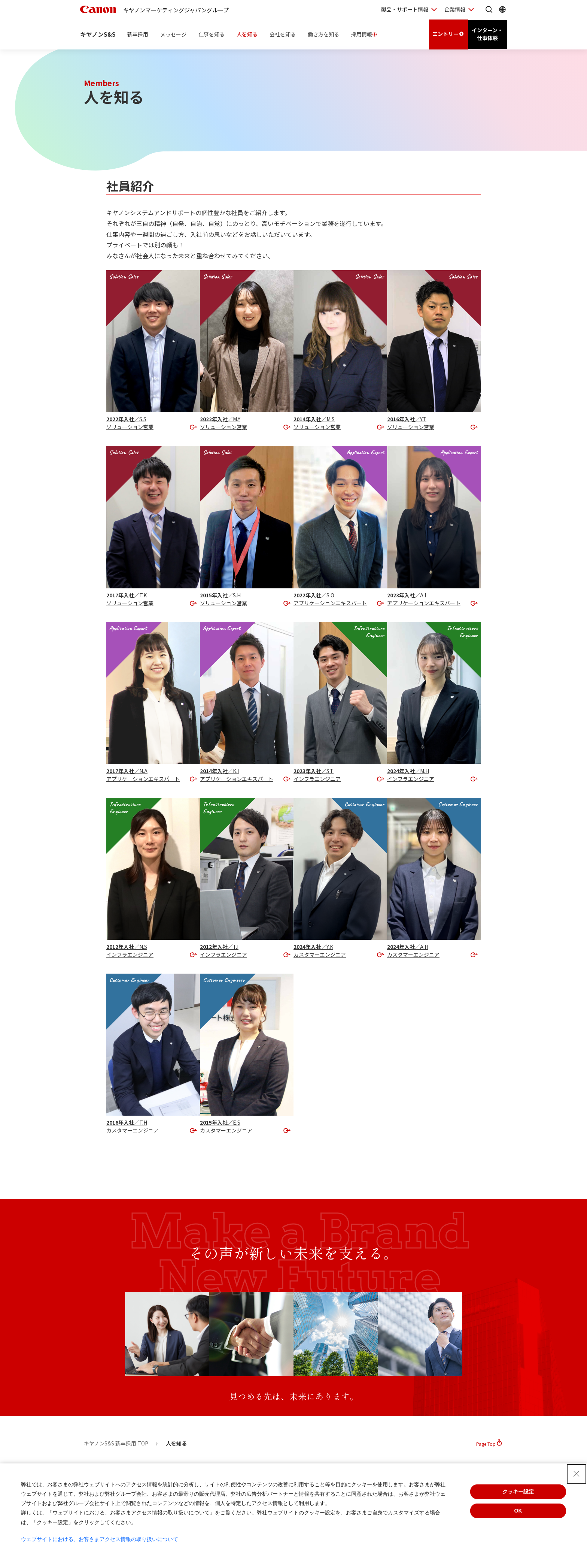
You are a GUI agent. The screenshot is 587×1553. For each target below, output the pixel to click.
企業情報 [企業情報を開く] (454, 9)
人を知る (247, 33)
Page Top (486, 1444)
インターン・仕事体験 (487, 34)
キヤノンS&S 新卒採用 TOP (116, 1443)
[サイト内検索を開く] (488, 9)
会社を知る (283, 33)
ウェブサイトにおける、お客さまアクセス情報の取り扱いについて (99, 1539)
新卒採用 (138, 33)
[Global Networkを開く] (502, 9)
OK (518, 1511)
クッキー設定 (518, 1492)
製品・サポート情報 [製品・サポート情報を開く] (404, 9)
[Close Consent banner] (576, 1474)
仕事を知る (212, 33)
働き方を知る (324, 33)
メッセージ (174, 33)
